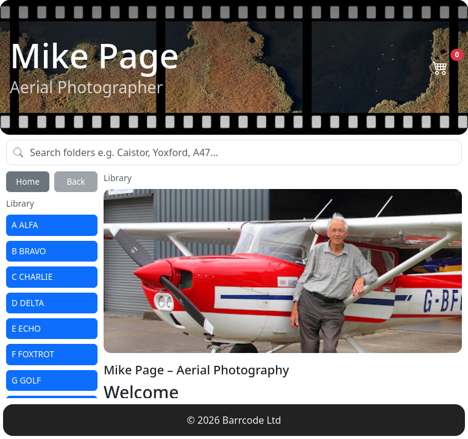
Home (28, 181)
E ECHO (26, 328)
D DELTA (28, 303)
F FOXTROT (33, 354)
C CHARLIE (32, 276)
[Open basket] (439, 67)
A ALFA (25, 224)
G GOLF (26, 380)
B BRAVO (29, 251)
